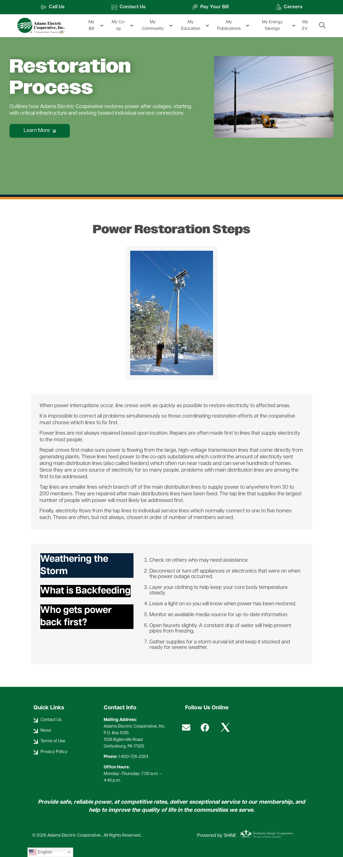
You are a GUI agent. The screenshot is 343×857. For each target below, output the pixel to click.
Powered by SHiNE (216, 835)
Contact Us (128, 7)
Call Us (52, 7)
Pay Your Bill (211, 7)
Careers (289, 7)
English (40, 852)
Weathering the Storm (74, 566)
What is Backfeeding (85, 591)
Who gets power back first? (76, 617)
